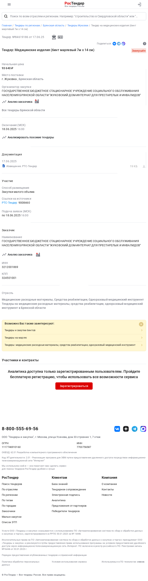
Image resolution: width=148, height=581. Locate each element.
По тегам (7, 500)
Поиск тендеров (12, 484)
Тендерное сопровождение (69, 489)
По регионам (10, 495)
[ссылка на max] (143, 429)
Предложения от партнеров (69, 505)
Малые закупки (12, 516)
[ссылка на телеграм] (135, 429)
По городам (9, 505)
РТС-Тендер (9, 202)
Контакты (108, 489)
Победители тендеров (66, 511)
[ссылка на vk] (117, 429)
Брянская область (31, 79)
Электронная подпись (66, 495)
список (140, 562)
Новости (107, 495)
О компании (109, 484)
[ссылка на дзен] (126, 429)
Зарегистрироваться (74, 386)
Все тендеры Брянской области (23, 110)
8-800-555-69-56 (20, 429)
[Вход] (139, 4)
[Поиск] (6, 16)
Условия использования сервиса (69, 562)
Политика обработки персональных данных (20, 563)
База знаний (60, 484)
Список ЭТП (9, 522)
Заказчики (8, 511)
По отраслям (10, 489)
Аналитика (58, 500)
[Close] (141, 324)
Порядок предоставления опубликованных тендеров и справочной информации (44, 555)
